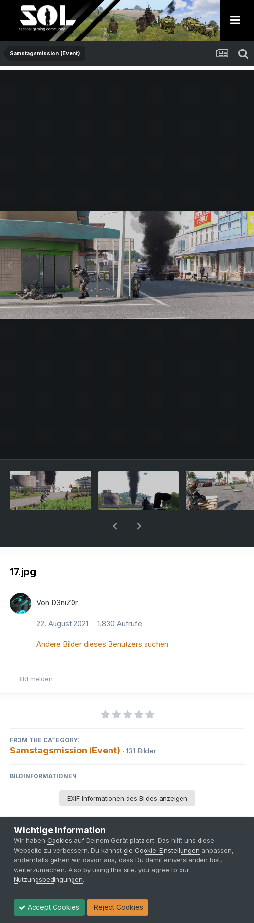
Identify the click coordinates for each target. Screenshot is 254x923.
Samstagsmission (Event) (65, 725)
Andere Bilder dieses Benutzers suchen (102, 618)
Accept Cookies (49, 907)
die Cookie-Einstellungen (162, 850)
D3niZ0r (64, 577)
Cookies (59, 840)
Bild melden (35, 653)
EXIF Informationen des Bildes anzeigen (127, 773)
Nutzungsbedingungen (48, 879)
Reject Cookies (117, 907)
